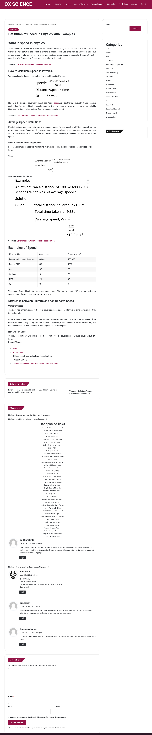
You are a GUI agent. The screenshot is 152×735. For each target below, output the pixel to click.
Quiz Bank (109, 98)
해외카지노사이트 (52, 444)
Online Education (112, 90)
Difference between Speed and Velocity (34, 57)
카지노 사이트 (52, 452)
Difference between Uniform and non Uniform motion (36, 356)
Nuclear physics (111, 86)
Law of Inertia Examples (48, 383)
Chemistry (58, 4)
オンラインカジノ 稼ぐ (52, 435)
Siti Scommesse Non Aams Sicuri (52, 455)
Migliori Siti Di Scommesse (52, 424)
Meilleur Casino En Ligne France (52, 498)
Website (57, 700)
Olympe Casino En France (52, 484)
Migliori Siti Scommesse (52, 458)
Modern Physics (80, 4)
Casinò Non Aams (52, 512)
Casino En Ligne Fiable (52, 521)
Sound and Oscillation (113, 102)
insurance (134, 4)
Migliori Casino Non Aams (52, 475)
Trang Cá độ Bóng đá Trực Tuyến (52, 449)
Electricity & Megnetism (114, 57)
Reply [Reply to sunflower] (22, 611)
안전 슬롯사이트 (52, 466)
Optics (108, 94)
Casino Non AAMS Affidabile (52, 492)
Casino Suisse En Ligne (52, 478)
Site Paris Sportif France (52, 446)
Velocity (16, 341)
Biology (48, 4)
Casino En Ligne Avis (52, 529)
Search (108, 17)
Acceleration (18, 345)
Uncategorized (111, 110)
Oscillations (123, 4)
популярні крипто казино (52, 432)
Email (10, 700)
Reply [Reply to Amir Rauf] (22, 585)
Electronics (110, 61)
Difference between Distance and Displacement (37, 108)
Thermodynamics (97, 4)
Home (11, 17)
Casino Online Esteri (52, 495)
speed (56, 96)
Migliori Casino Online (52, 515)
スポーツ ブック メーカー (52, 438)
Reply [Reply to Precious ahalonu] (22, 637)
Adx (107, 41)
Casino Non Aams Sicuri (52, 461)
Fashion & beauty (112, 65)
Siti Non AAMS (52, 489)
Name (11, 689)
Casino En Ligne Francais (52, 469)
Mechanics (111, 4)
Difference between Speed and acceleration (36, 234)
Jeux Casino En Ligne (52, 426)
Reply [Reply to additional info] (22, 551)
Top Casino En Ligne (52, 506)
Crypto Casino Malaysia (52, 481)
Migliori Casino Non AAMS (52, 527)
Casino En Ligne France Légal (52, 421)
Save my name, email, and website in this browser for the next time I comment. (38, 710)
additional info (27, 533)
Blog (107, 49)
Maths (68, 4)
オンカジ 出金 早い (52, 429)
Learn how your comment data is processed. (52, 721)
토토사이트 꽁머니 (52, 464)
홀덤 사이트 (52, 441)
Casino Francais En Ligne (52, 501)
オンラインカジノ (52, 487)
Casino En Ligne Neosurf (52, 524)
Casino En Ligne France (52, 472)
